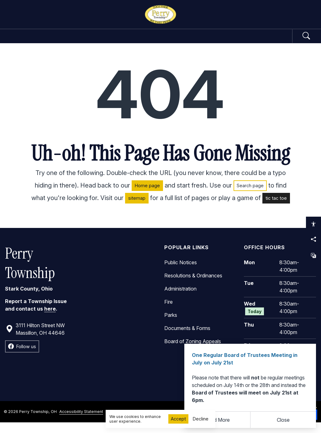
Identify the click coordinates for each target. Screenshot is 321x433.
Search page (250, 196)
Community (194, 41)
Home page (147, 196)
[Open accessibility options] (313, 224)
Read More (217, 420)
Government (75, 41)
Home (32, 41)
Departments (135, 41)
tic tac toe (276, 209)
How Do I (246, 41)
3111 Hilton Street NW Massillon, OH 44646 (35, 340)
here (50, 320)
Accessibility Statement (81, 422)
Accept (178, 418)
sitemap (136, 209)
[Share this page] (313, 239)
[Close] (283, 420)
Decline (200, 418)
